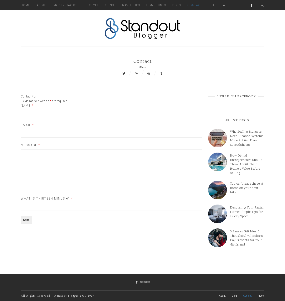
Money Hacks (65, 5)
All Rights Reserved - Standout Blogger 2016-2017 (57, 295)
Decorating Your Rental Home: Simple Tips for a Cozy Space (247, 212)
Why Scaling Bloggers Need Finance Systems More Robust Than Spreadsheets (247, 138)
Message (30, 145)
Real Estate (219, 5)
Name (27, 105)
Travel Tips (130, 5)
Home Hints (156, 5)
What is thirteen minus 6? (47, 198)
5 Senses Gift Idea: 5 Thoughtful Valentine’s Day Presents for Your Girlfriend (246, 238)
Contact (194, 5)
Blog (176, 5)
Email (27, 125)
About (41, 5)
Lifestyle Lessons (98, 5)
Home (25, 5)
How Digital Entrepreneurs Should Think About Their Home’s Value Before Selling (246, 164)
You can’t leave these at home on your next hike (246, 188)
